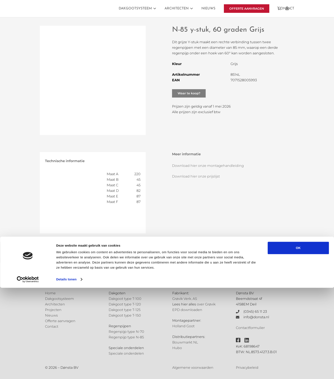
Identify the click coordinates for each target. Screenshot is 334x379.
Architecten (55, 304)
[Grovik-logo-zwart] (88, 8)
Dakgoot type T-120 (125, 304)
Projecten (53, 310)
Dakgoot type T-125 (125, 310)
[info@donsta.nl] (240, 317)
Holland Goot (183, 326)
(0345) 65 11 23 (255, 311)
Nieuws (51, 315)
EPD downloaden (187, 310)
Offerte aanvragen (60, 321)
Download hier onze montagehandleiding (208, 166)
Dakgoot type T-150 (125, 315)
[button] (154, 8)
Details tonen (66, 370)
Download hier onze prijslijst (196, 176)
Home (50, 293)
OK (298, 339)
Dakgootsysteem (59, 299)
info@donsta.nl (256, 317)
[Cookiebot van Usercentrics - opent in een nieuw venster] (27, 370)
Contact (51, 326)
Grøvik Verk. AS (184, 299)
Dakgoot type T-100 (125, 299)
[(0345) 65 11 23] (240, 311)
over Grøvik (206, 304)
